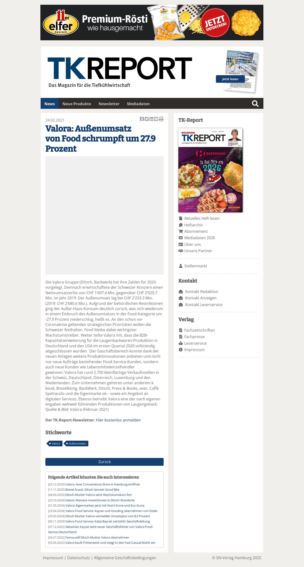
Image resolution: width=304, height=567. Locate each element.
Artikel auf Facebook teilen (142, 119)
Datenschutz (78, 557)
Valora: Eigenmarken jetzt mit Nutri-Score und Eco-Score (104, 505)
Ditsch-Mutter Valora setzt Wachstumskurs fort (98, 495)
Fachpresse (194, 336)
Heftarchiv (193, 225)
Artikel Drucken (161, 119)
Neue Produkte (76, 103)
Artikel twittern (147, 119)
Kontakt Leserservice (204, 304)
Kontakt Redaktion (201, 291)
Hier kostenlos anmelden (118, 420)
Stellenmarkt (195, 266)
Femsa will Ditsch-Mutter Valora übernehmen (97, 537)
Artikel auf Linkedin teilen (151, 119)
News (49, 103)
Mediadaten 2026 (199, 237)
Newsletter (109, 103)
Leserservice (195, 343)
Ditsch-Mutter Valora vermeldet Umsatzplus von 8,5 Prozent (107, 516)
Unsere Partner (198, 250)
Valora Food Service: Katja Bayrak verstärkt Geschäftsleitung (107, 521)
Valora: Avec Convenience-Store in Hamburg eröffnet (102, 484)
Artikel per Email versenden (156, 119)
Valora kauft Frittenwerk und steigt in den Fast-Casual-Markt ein (110, 542)
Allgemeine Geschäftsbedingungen (125, 557)
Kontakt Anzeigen (201, 298)
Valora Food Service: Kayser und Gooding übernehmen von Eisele (111, 511)
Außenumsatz (77, 443)
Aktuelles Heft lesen (201, 218)
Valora (56, 443)
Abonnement (196, 231)
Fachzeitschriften (199, 330)
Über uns (192, 244)
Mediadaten (138, 103)
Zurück (104, 461)
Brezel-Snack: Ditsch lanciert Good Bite (92, 489)
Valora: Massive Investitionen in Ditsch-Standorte (100, 500)
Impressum (194, 349)
